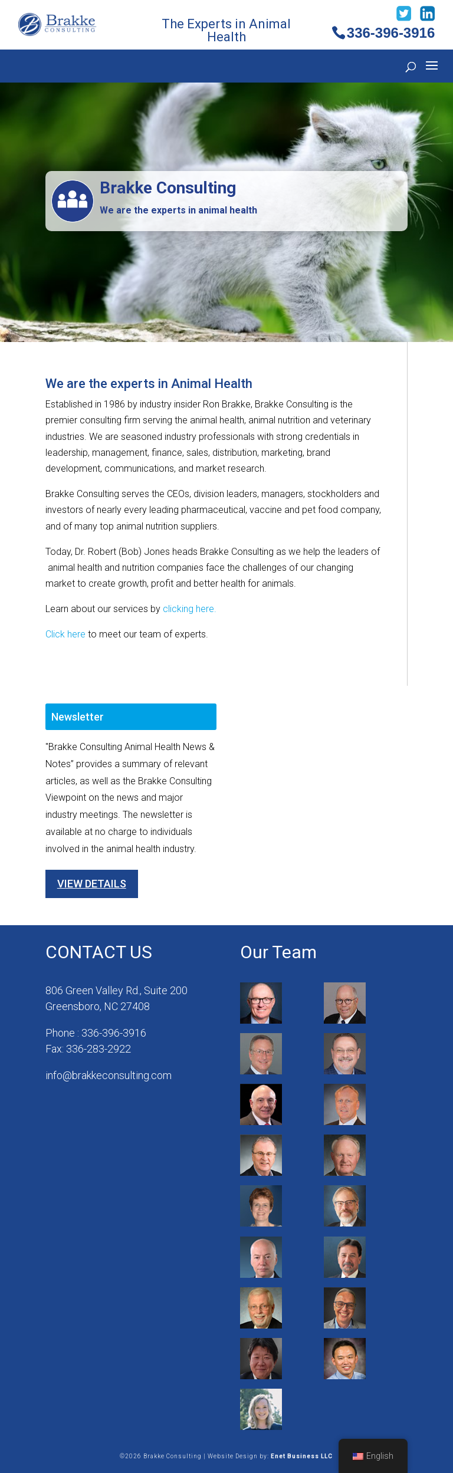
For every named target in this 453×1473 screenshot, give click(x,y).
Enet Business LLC (302, 1456)
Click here (65, 634)
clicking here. (189, 608)
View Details (91, 883)
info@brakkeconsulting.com (108, 1075)
